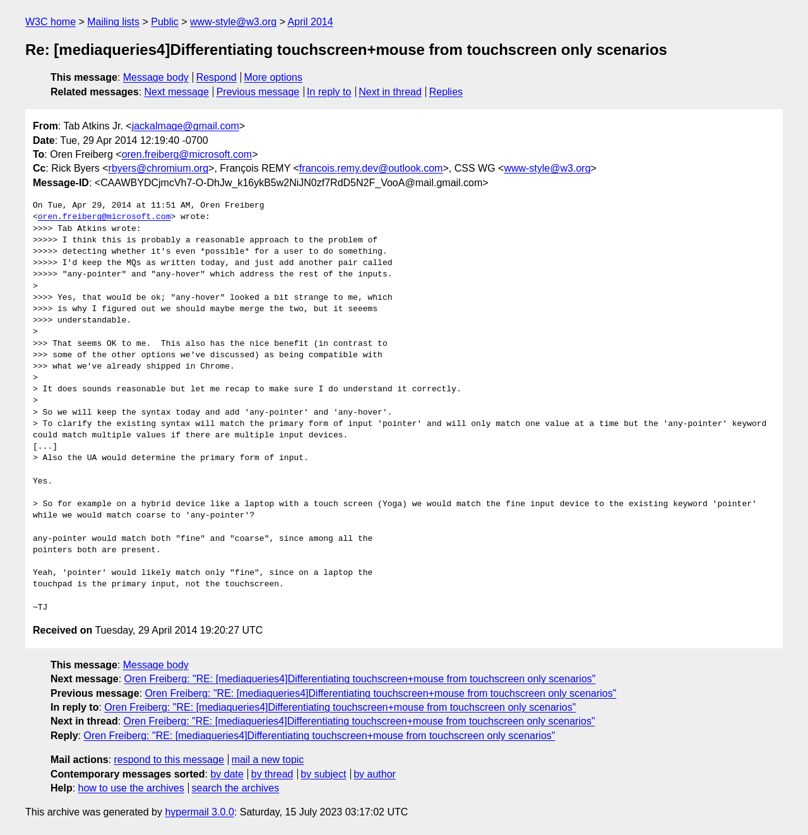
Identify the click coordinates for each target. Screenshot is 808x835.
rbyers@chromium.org (159, 168)
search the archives (236, 788)
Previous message (258, 91)
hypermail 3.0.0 (199, 812)
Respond (216, 77)
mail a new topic (268, 759)
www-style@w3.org (233, 21)
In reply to (329, 91)
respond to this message (168, 759)
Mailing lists (113, 21)
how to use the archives (131, 788)
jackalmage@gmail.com (185, 126)
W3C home (50, 21)
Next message (177, 91)
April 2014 (310, 21)
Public (165, 21)
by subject (323, 774)
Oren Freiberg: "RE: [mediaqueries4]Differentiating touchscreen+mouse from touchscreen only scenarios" (360, 678)
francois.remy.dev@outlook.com (371, 168)
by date (226, 774)
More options (273, 77)
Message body (156, 77)
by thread (272, 774)
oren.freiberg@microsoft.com (187, 154)
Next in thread (390, 91)
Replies (446, 91)
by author (375, 774)
